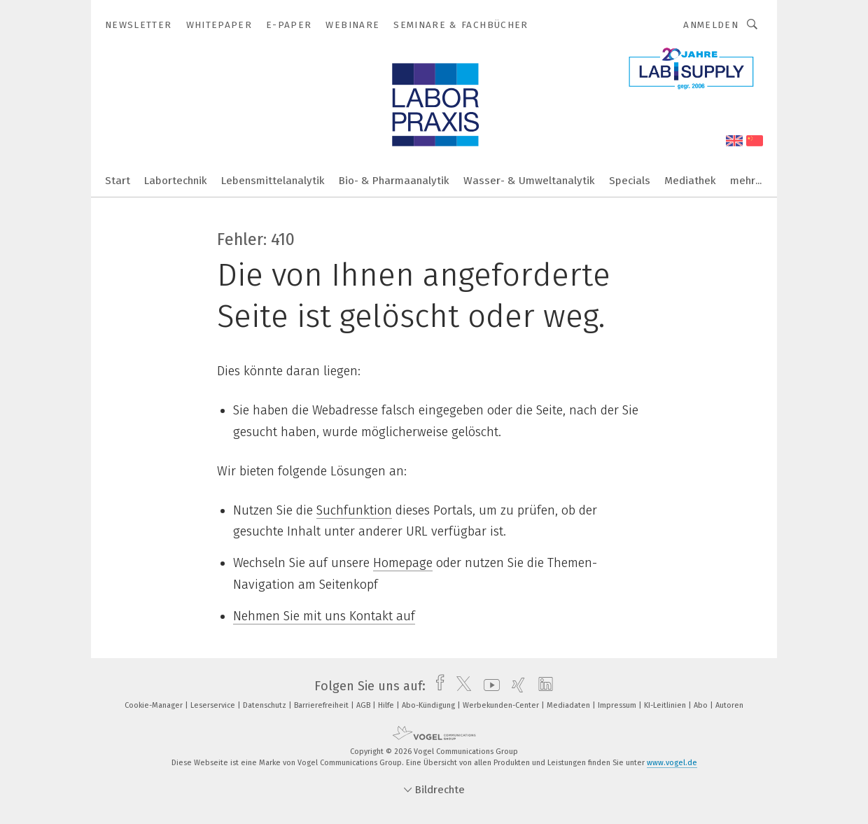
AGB (364, 705)
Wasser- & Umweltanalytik (529, 180)
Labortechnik (175, 180)
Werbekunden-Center (502, 705)
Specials (629, 180)
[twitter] (460, 686)
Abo (702, 705)
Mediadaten (569, 705)
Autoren (729, 705)
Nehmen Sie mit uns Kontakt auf (324, 616)
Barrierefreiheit (322, 705)
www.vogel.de (672, 762)
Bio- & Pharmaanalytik (394, 180)
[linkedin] (542, 686)
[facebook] (436, 686)
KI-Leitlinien (666, 705)
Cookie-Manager (155, 705)
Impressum (618, 705)
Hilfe (387, 705)
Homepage (403, 563)
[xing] (514, 686)
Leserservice (213, 705)
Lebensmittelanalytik (273, 180)
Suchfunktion (354, 510)
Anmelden (710, 25)
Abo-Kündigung (429, 705)
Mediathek (690, 180)
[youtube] (488, 686)
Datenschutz (265, 705)
